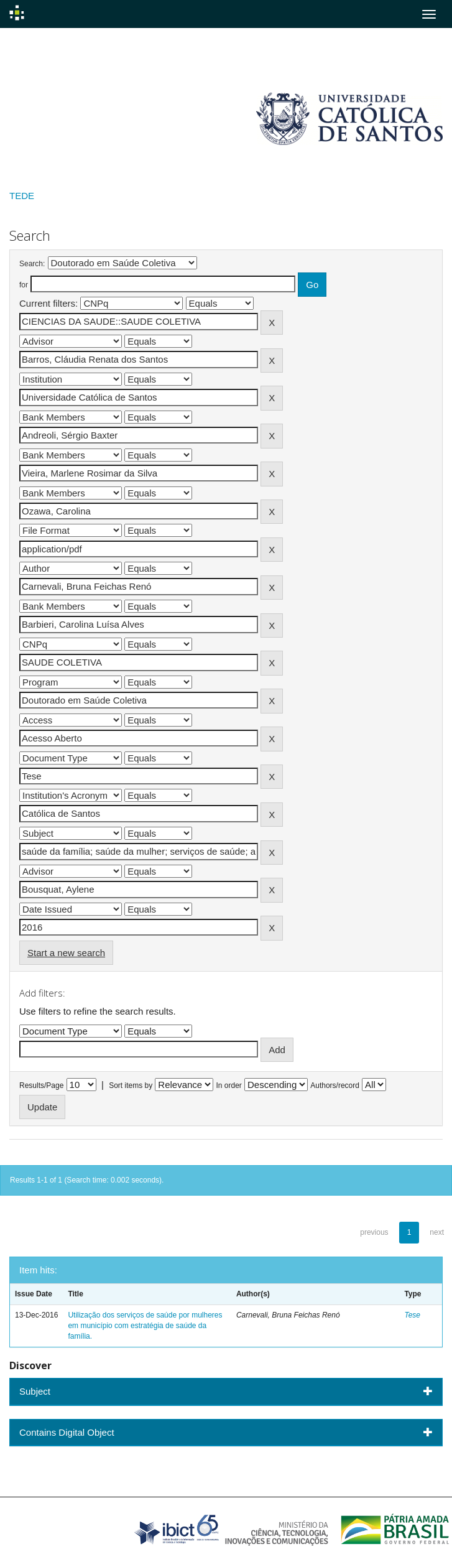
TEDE (21, 195)
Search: (32, 263)
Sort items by (130, 1085)
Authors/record (334, 1085)
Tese (412, 1315)
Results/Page (41, 1085)
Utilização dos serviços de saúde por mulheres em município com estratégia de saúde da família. (145, 1326)
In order (229, 1085)
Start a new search (66, 952)
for (23, 285)
